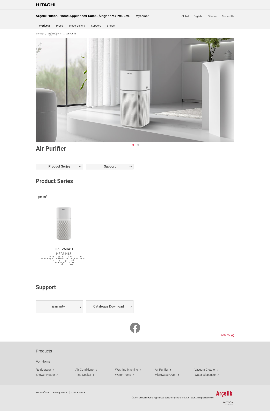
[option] (135, 90)
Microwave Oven (165, 374)
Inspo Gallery (77, 25)
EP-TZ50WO (64, 249)
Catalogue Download (108, 306)
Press (59, 25)
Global (185, 16)
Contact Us (228, 16)
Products (44, 351)
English (198, 16)
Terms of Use (42, 392)
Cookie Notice (78, 392)
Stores (111, 25)
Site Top (40, 33)
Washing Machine (126, 369)
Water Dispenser (205, 374)
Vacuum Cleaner (205, 369)
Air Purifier (161, 369)
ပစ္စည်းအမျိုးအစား (55, 33)
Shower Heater (45, 374)
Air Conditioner (85, 369)
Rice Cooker (83, 374)
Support (96, 25)
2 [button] (138, 145)
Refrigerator (43, 369)
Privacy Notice (60, 392)
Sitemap (212, 16)
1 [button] (133, 145)
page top (225, 334)
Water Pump (123, 374)
